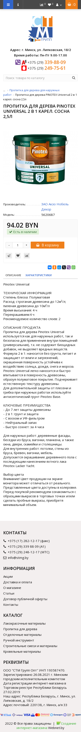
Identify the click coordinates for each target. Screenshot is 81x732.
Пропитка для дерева (20, 629)
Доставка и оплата (17, 582)
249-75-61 (46, 68)
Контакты (10, 604)
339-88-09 (46, 62)
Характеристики (38, 275)
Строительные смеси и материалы (30, 646)
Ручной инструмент (18, 640)
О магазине (12, 587)
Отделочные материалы (22, 634)
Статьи (8, 593)
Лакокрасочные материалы (24, 623)
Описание (13, 275)
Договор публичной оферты (25, 599)
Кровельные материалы (22, 651)
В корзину (47, 245)
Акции (8, 576)
